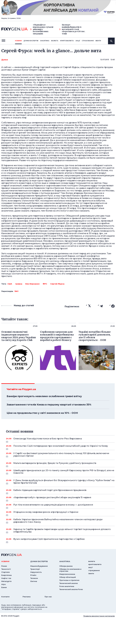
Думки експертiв (31, 41)
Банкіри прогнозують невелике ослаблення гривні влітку (44, 396)
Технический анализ (68, 583)
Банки (4, 587)
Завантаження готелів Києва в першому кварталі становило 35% (49, 404)
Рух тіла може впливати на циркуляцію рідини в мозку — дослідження (60, 505)
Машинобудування (39, 566)
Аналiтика (44, 41)
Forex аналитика (66, 586)
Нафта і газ (6, 578)
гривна (18, 284)
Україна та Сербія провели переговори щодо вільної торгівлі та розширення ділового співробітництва (62, 530)
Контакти (5, 597)
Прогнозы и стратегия (69, 580)
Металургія (6, 581)
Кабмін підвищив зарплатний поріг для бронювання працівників (60, 491)
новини (18, 41)
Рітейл (33, 575)
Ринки (4, 566)
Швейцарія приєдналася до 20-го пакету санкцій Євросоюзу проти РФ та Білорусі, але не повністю (63, 472)
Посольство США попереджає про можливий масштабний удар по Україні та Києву (60, 447)
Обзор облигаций (67, 577)
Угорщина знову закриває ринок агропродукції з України (60, 513)
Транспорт (35, 569)
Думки (4, 60)
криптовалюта (67, 41)
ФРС (45, 284)
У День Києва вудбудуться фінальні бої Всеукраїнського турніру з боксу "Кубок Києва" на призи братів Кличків (63, 482)
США (9, 284)
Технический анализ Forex (71, 589)
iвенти (98, 41)
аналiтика (64, 561)
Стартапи (5, 572)
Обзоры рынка (65, 566)
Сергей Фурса (57, 284)
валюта (54, 41)
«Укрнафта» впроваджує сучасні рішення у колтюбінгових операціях (41, 29)
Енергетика (6, 575)
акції (78, 41)
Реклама (26, 597)
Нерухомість (36, 572)
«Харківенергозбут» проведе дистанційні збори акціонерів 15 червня (60, 498)
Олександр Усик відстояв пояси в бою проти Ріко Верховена (60, 439)
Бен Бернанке (32, 284)
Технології (6, 569)
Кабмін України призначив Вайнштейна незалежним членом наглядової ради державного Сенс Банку (60, 521)
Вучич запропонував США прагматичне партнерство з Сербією (60, 540)
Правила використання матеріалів (99, 616)
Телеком (34, 578)
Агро (3, 584)
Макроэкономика (67, 574)
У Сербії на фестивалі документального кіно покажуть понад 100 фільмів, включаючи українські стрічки (61, 454)
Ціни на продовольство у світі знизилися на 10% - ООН (42, 413)
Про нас (48, 597)
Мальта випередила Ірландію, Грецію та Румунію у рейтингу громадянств (60, 464)
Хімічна (33, 581)
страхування (88, 41)
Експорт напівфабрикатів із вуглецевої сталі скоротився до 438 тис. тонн (72, 29)
